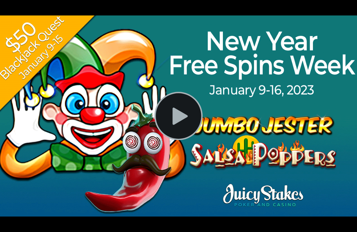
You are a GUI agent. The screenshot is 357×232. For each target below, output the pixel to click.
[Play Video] (178, 116)
